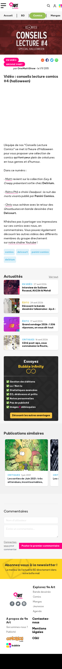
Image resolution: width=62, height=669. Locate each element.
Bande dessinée (42, 591)
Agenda (37, 611)
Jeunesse (38, 606)
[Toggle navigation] (3, 6)
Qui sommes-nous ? (17, 627)
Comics (37, 596)
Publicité (11, 631)
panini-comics (40, 251)
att (10, 179)
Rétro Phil (11, 192)
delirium (10, 259)
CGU (35, 638)
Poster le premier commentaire (40, 545)
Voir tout (53, 276)
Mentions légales (39, 630)
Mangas (37, 601)
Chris (8, 204)
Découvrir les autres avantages (31, 415)
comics (9, 251)
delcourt (22, 251)
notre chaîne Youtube (22, 242)
